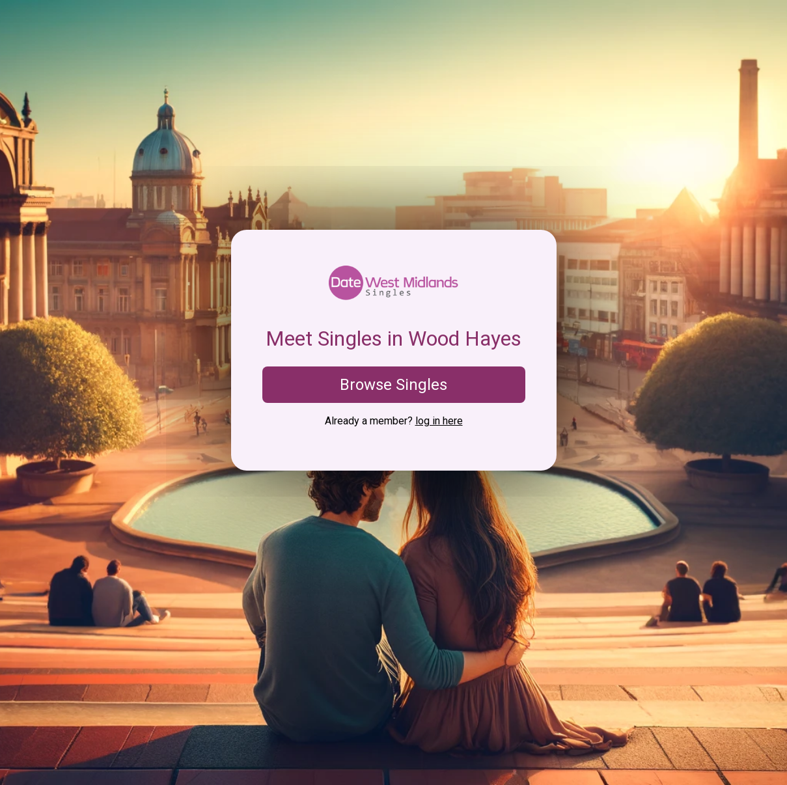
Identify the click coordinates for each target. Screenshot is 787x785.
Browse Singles (393, 385)
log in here (439, 421)
